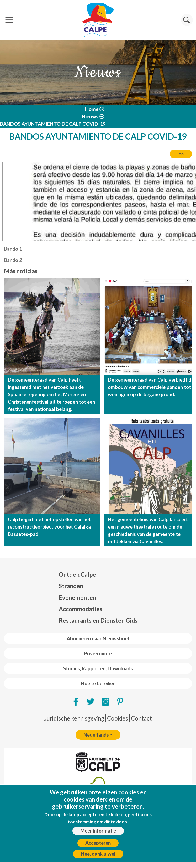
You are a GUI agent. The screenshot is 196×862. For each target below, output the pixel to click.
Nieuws (90, 116)
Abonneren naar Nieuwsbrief (98, 638)
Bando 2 (13, 260)
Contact (141, 718)
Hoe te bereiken (98, 683)
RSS (181, 153)
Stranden (71, 586)
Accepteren (98, 843)
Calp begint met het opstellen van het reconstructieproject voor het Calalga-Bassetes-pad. (50, 526)
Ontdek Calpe (77, 574)
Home (91, 109)
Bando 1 (13, 249)
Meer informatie (98, 831)
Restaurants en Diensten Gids (98, 620)
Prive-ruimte (98, 653)
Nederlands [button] (96, 735)
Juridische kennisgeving (74, 718)
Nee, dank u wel (98, 854)
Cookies (117, 718)
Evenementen (77, 597)
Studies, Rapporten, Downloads (98, 668)
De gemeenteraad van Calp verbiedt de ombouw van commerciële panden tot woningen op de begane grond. (151, 387)
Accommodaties (80, 608)
